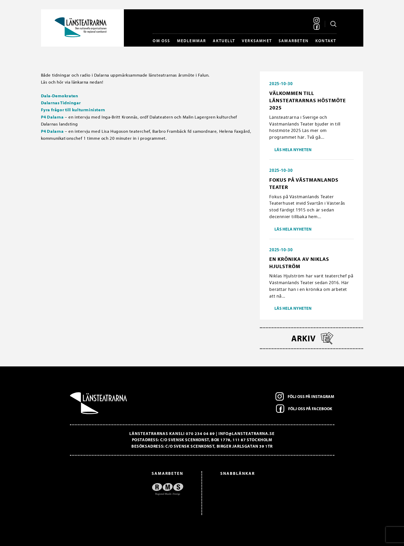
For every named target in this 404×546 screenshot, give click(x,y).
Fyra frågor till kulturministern (73, 109)
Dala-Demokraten (59, 95)
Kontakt (325, 40)
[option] (129, 489)
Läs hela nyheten (292, 149)
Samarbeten (294, 40)
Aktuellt (224, 40)
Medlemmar (191, 40)
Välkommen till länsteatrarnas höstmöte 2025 (307, 100)
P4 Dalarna (52, 117)
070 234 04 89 (200, 433)
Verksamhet (257, 40)
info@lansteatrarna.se (246, 433)
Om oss (161, 40)
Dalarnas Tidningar (61, 102)
